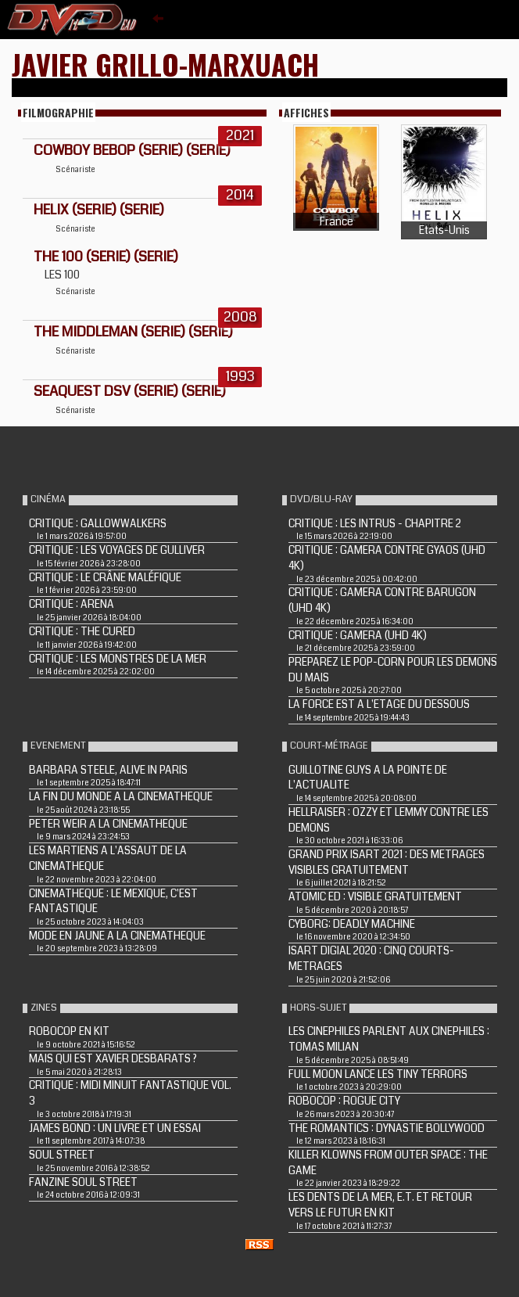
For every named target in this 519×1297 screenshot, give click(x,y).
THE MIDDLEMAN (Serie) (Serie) (133, 332)
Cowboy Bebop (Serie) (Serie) (132, 150)
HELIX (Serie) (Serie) (99, 209)
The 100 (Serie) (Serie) (106, 256)
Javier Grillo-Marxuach (165, 63)
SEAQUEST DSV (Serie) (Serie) (130, 391)
